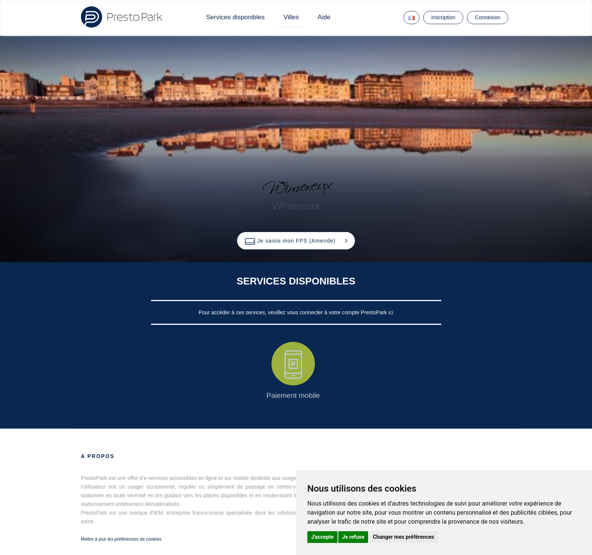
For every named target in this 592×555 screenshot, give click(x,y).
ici (390, 312)
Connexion (487, 17)
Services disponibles (235, 17)
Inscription (443, 17)
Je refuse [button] (353, 537)
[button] (296, 241)
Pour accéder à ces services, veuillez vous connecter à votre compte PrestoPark (293, 312)
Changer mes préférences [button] (403, 537)
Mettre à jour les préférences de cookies (121, 539)
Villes (291, 17)
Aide (324, 17)
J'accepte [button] (322, 537)
